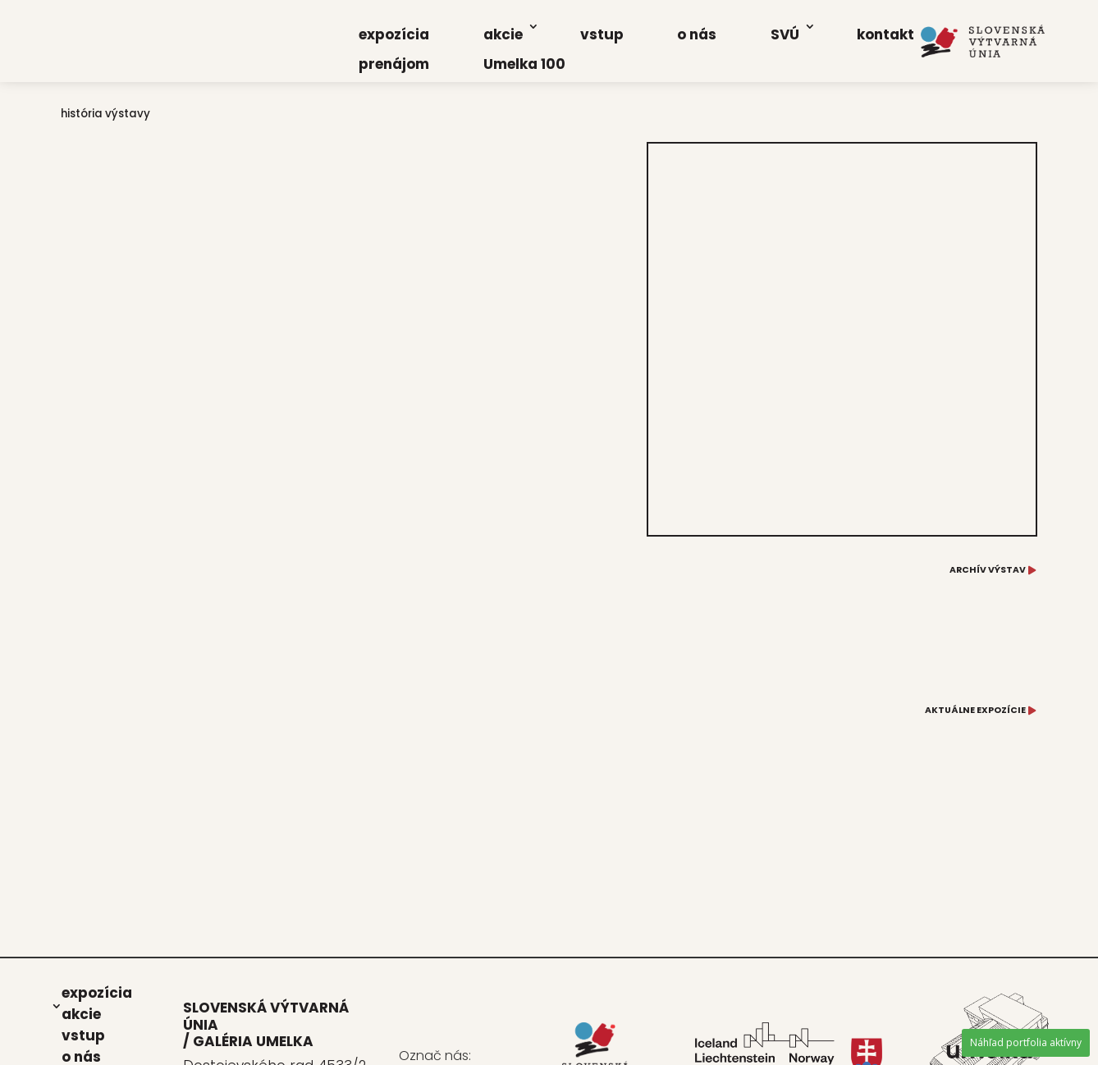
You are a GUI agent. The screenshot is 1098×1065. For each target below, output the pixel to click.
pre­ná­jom (394, 64)
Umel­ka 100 (524, 64)
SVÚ (785, 34)
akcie (503, 34)
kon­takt (885, 34)
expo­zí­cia (394, 34)
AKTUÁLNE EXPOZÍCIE (975, 710)
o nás (696, 34)
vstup (602, 34)
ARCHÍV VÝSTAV (987, 570)
